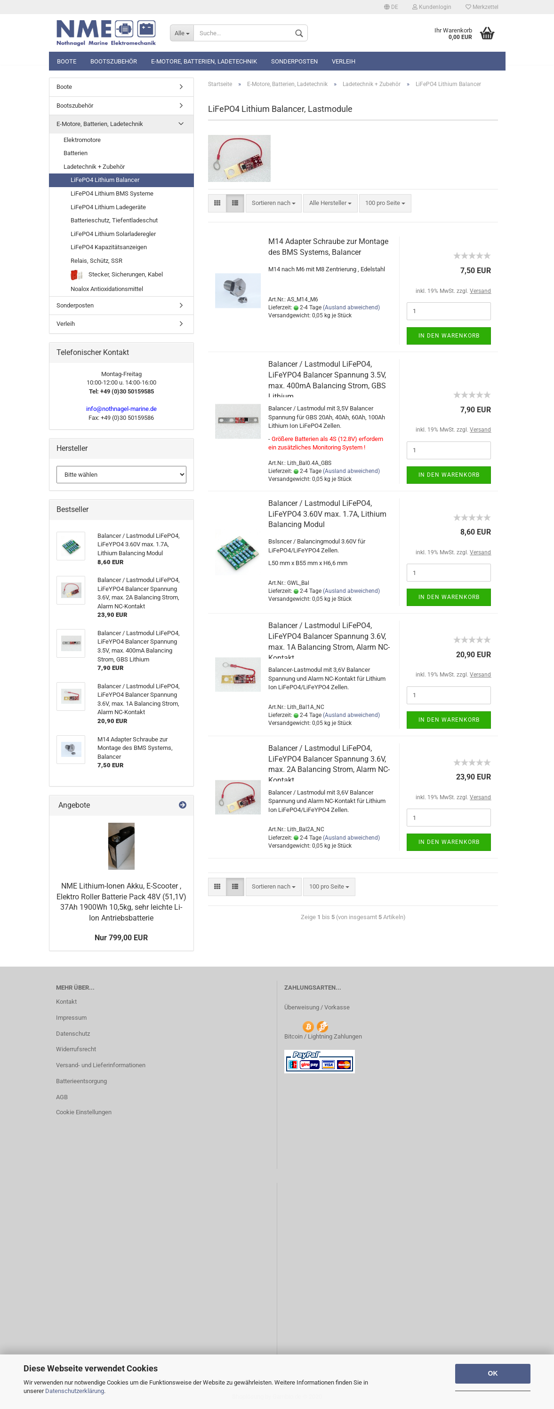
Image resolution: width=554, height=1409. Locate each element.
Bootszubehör (113, 61)
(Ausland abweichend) (351, 307)
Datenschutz (73, 1033)
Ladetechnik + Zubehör (94, 166)
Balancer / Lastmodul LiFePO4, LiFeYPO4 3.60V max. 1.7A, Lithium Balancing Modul (327, 514)
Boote (66, 61)
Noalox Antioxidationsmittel (107, 288)
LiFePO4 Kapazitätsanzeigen (109, 247)
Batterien (76, 153)
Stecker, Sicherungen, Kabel (117, 275)
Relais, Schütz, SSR (96, 260)
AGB (62, 1097)
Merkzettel (482, 7)
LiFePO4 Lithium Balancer (105, 179)
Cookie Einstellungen (84, 1112)
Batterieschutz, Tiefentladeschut (114, 220)
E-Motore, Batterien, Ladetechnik (204, 61)
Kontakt (66, 1001)
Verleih (343, 61)
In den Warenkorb (449, 335)
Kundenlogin (431, 7)
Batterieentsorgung (81, 1081)
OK (493, 1373)
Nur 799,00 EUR (121, 937)
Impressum (71, 1017)
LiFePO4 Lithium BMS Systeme (112, 193)
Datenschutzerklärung (74, 1390)
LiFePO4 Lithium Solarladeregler (113, 233)
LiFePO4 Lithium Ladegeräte (108, 207)
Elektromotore (82, 139)
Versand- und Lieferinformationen (100, 1065)
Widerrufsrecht (76, 1049)
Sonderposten (294, 61)
